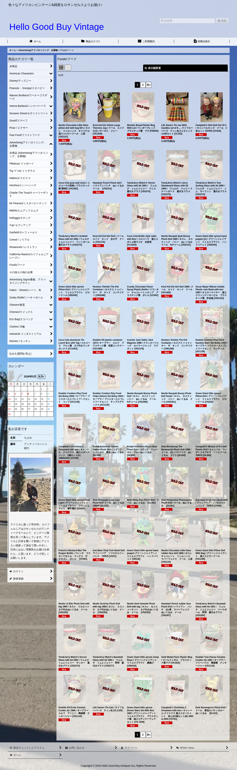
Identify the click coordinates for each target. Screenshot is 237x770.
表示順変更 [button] (153, 68)
